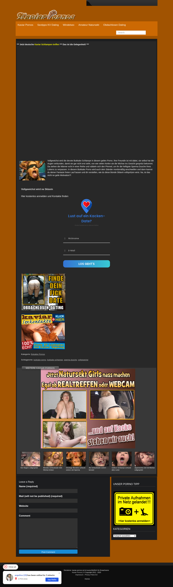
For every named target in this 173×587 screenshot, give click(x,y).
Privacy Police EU (91, 575)
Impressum (79, 575)
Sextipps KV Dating (48, 25)
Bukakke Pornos (38, 354)
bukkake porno (40, 360)
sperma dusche (70, 360)
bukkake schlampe (55, 360)
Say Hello (52, 579)
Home (87, 579)
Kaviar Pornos (25, 25)
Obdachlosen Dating (114, 25)
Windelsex (68, 25)
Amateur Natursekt (88, 25)
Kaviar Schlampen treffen (47, 44)
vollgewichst (83, 360)
